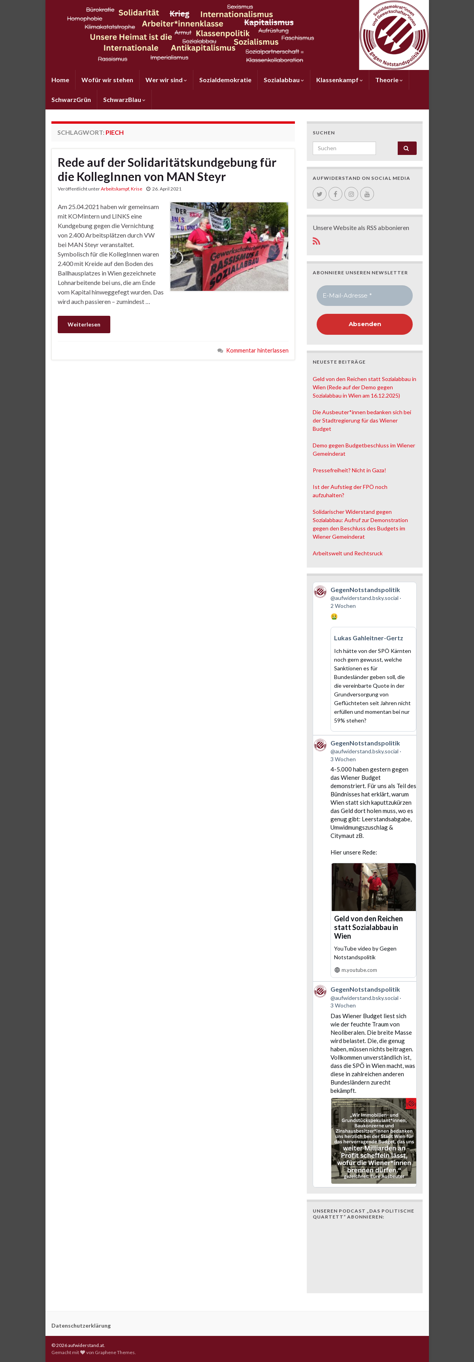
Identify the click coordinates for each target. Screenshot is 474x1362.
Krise (136, 189)
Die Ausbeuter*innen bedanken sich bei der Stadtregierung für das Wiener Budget (362, 420)
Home (60, 79)
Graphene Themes (115, 1352)
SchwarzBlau (124, 99)
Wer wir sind (166, 79)
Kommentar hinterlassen (257, 350)
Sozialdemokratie (225, 79)
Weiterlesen (84, 324)
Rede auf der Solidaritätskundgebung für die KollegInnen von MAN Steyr (167, 169)
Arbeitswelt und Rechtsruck (348, 553)
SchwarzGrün (71, 99)
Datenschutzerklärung (81, 1325)
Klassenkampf (339, 79)
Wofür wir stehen (107, 79)
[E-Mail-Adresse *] (365, 295)
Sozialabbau (284, 79)
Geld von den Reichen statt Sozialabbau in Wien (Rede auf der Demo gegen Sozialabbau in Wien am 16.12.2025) (364, 387)
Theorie (389, 79)
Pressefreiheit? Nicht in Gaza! (349, 470)
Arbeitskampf (115, 189)
